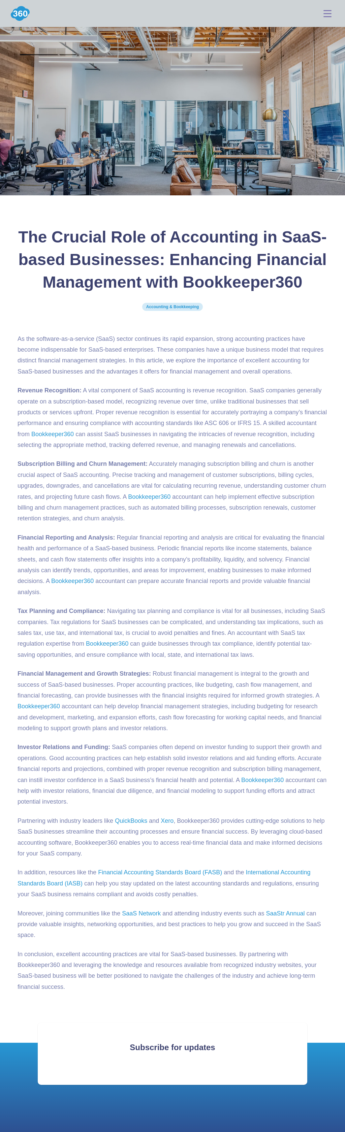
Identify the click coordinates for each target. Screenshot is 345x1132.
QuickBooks (131, 820)
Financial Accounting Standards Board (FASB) (160, 872)
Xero (167, 820)
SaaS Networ (140, 913)
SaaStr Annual (285, 913)
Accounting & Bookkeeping (172, 306)
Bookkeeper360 (52, 434)
